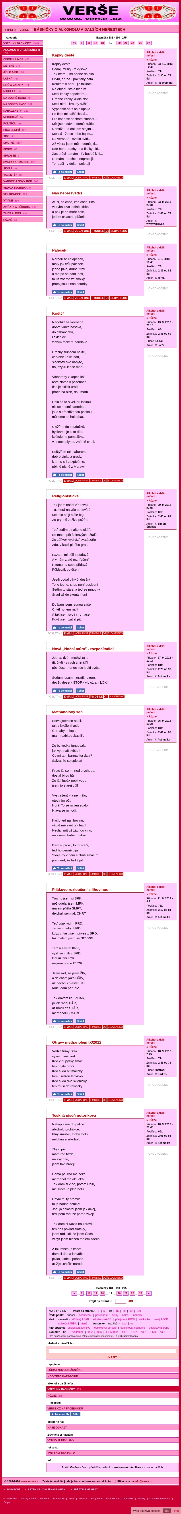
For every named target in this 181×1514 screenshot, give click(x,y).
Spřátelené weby (86, 1489)
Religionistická (65, 496)
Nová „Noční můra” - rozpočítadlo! (83, 649)
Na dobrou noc (17, 104)
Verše (24, 29)
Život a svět (15, 213)
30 (124, 1310)
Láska (11, 78)
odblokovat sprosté (105, 1327)
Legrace (44, 1498)
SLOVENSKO (115, 177)
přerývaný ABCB (125, 1319)
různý (83, 1323)
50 (131, 1310)
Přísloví (83, 1498)
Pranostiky (58, 1498)
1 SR (153, 1332)
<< (74, 43)
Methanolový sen (67, 712)
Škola (10, 168)
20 (119, 43)
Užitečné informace (160, 1498)
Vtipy (7, 1502)
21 (125, 43)
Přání (71, 1498)
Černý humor (16, 59)
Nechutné (13, 117)
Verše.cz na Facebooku (65, 1408)
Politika (12, 123)
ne (131, 1323)
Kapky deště (63, 55)
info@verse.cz (143, 1481)
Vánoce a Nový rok (20, 181)
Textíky (141, 1498)
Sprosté (11, 155)
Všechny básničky (21, 43)
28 (140, 43)
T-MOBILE (95, 177)
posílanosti (101, 1315)
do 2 (90, 1332)
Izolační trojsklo (61, 1453)
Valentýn (12, 174)
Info (176, 1510)
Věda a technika (17, 187)
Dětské (11, 65)
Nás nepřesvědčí (67, 193)
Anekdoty (11, 1498)
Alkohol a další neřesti (21, 51)
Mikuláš (12, 91)
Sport (10, 149)
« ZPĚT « (10, 29)
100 (138, 1310)
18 (102, 43)
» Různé (151, 59)
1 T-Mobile (112, 1332)
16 (89, 43)
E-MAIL (68, 177)
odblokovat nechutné (133, 1327)
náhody (137, 1315)
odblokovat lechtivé (79, 1327)
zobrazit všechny (128, 1336)
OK (167, 1511)
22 (132, 43)
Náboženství (15, 110)
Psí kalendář (113, 1498)
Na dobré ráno (17, 97)
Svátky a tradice (19, 162)
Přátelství (14, 130)
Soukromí (13, 1489)
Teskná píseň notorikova (74, 1115)
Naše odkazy (57, 1427)
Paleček (59, 250)
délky (115, 1315)
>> (148, 43)
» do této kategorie (62, 1376)
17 (95, 43)
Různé (10, 219)
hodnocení (85, 1315)
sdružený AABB (102, 1319)
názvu (125, 1315)
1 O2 (134, 1332)
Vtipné (11, 200)
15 (117, 1310)
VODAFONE (81, 177)
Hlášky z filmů (28, 1498)
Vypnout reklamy (60, 1440)
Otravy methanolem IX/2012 (76, 1042)
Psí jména (96, 1498)
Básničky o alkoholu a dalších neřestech (79, 29)
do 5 (99, 1332)
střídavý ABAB (80, 1319)
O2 (104, 177)
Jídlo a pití (13, 72)
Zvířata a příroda (19, 207)
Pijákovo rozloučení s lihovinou (80, 890)
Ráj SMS (128, 1498)
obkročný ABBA (67, 1323)
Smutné (12, 142)
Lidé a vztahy (16, 85)
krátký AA (144, 1319)
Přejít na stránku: (100, 1301)
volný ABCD (161, 1319)
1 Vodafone (77, 1332)
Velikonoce (15, 194)
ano (124, 1323)
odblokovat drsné (159, 1327)
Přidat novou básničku (64, 1370)
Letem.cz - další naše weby (46, 1489)
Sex (9, 136)
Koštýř (58, 313)
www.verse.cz (29, 1481)
